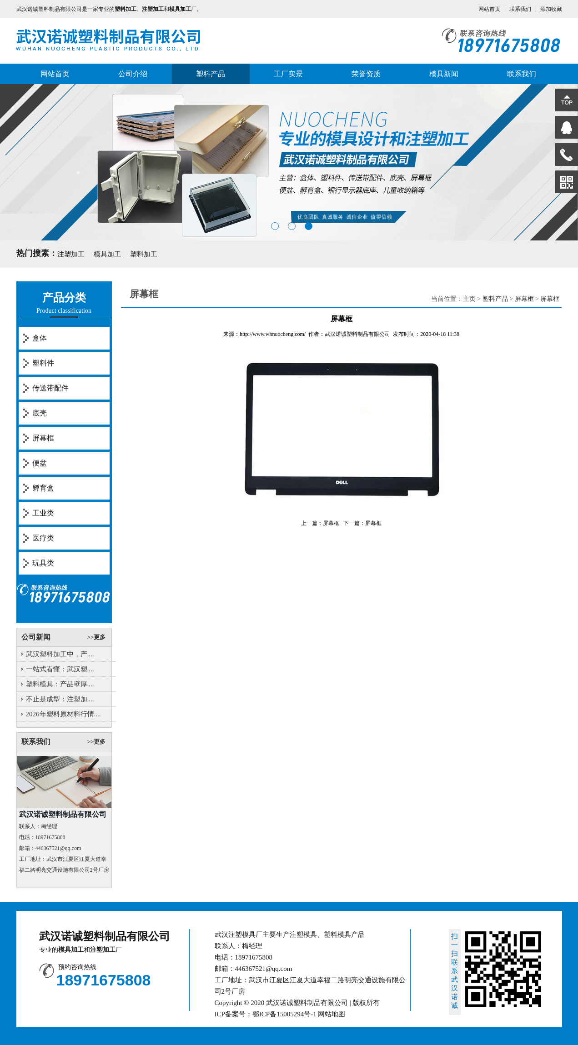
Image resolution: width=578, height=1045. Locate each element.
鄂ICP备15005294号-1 (284, 1014)
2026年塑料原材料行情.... (63, 714)
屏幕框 (43, 438)
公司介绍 (132, 74)
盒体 (39, 338)
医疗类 (43, 538)
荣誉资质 (366, 74)
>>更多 (96, 637)
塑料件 (43, 363)
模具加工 (107, 254)
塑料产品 (210, 74)
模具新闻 (443, 74)
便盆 (39, 463)
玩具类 (43, 563)
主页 (469, 298)
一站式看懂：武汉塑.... (60, 669)
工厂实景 (288, 74)
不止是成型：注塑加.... (60, 699)
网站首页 (489, 9)
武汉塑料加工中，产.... (60, 654)
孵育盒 (43, 488)
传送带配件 (50, 388)
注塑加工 (71, 254)
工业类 (43, 513)
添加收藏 (551, 9)
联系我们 (520, 9)
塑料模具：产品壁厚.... (60, 684)
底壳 (39, 413)
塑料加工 (143, 254)
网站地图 (331, 1014)
